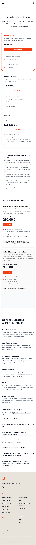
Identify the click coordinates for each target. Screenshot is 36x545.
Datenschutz (22, 520)
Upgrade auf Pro (18, 90)
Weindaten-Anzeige (6, 506)
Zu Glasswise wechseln (7, 527)
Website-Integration (6, 503)
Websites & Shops (6, 512)
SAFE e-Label (22, 508)
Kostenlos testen (18, 49)
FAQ (3, 533)
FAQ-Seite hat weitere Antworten (21, 413)
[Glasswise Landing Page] (6, 3)
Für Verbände (5, 509)
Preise (3, 521)
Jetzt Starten (18, 129)
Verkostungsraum (6, 500)
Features (4, 524)
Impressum (21, 517)
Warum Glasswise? (23, 497)
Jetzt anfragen (7, 224)
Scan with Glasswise (6, 497)
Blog (20, 500)
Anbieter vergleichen (6, 530)
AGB (20, 523)
